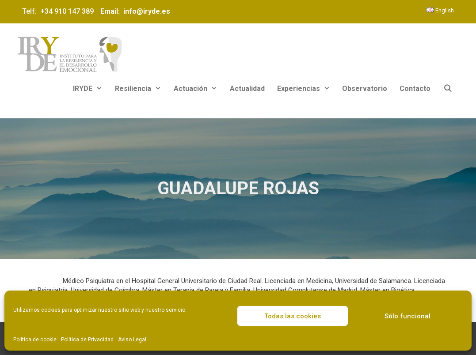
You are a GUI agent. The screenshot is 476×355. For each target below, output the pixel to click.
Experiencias (306, 88)
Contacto (415, 88)
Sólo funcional (407, 316)
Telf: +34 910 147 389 (59, 11)
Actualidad (247, 88)
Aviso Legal (132, 339)
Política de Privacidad (87, 339)
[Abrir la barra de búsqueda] (447, 88)
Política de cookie (35, 339)
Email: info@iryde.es (134, 11)
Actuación (199, 88)
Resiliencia (141, 88)
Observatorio (364, 88)
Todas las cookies (292, 316)
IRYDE (91, 88)
